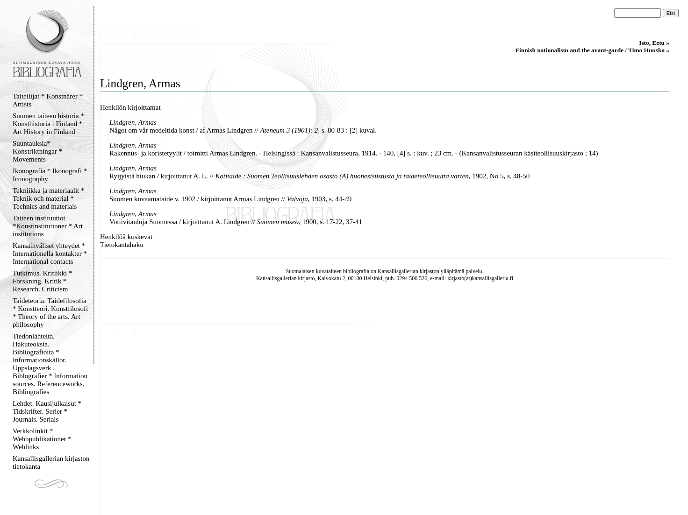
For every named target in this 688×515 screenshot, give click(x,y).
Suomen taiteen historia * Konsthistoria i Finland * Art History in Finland (48, 123)
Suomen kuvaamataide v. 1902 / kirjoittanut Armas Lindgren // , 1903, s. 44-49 (230, 199)
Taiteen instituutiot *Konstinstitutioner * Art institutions (48, 226)
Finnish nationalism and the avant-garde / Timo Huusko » (592, 50)
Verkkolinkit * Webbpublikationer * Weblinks (42, 439)
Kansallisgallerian (398, 271)
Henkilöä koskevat (126, 236)
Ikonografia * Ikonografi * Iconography (50, 175)
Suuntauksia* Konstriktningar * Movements (37, 151)
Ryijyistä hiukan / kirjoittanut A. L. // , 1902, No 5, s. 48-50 (319, 176)
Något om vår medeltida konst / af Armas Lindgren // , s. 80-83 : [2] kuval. (243, 130)
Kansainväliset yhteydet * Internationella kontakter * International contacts (50, 253)
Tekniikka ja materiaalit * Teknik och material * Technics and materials (48, 198)
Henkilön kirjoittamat (130, 107)
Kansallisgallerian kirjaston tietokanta (51, 462)
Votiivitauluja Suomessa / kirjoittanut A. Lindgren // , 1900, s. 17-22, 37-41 (235, 222)
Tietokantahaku (121, 244)
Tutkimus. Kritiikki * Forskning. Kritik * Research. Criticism (42, 281)
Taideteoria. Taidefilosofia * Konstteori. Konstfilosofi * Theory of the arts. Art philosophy (50, 312)
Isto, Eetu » (654, 42)
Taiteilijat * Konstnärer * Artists (48, 100)
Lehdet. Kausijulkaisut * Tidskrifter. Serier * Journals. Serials (47, 411)
